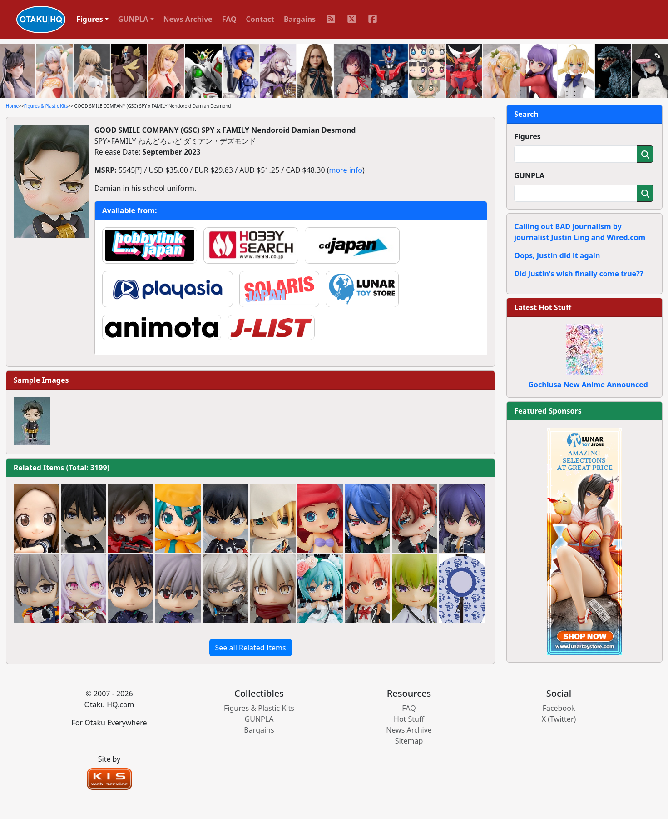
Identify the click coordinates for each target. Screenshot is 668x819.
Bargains (300, 19)
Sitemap (409, 741)
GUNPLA (529, 175)
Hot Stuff (409, 719)
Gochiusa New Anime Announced (588, 385)
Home (12, 106)
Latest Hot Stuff (542, 307)
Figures (527, 136)
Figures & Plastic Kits (46, 106)
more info (345, 170)
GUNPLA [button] (133, 19)
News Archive (188, 19)
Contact (260, 19)
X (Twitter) (559, 719)
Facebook (559, 708)
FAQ (229, 19)
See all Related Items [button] (250, 648)
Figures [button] (89, 19)
